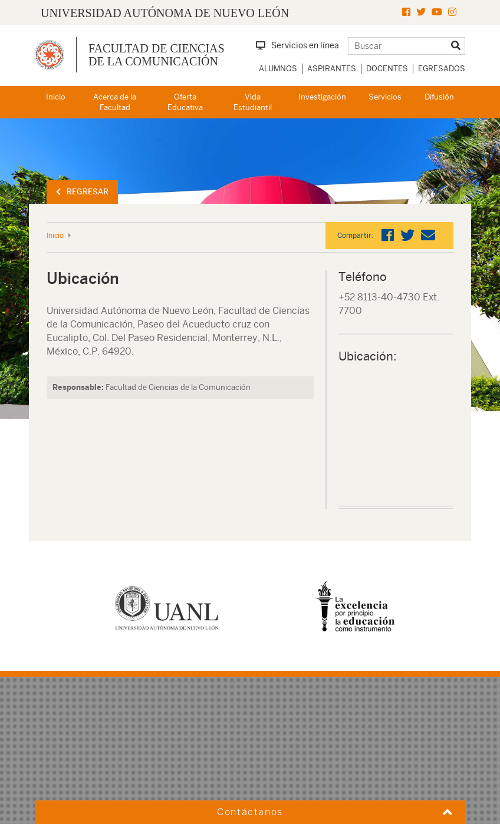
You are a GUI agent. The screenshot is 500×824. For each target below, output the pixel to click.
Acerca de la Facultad (114, 102)
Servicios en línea (297, 45)
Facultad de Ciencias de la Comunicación (156, 55)
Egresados (441, 68)
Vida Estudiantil (252, 102)
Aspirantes (331, 68)
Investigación (322, 96)
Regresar (82, 191)
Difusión (439, 96)
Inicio (55, 96)
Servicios (385, 96)
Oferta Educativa (185, 102)
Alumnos (278, 68)
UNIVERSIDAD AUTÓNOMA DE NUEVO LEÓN (165, 12)
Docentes (387, 68)
